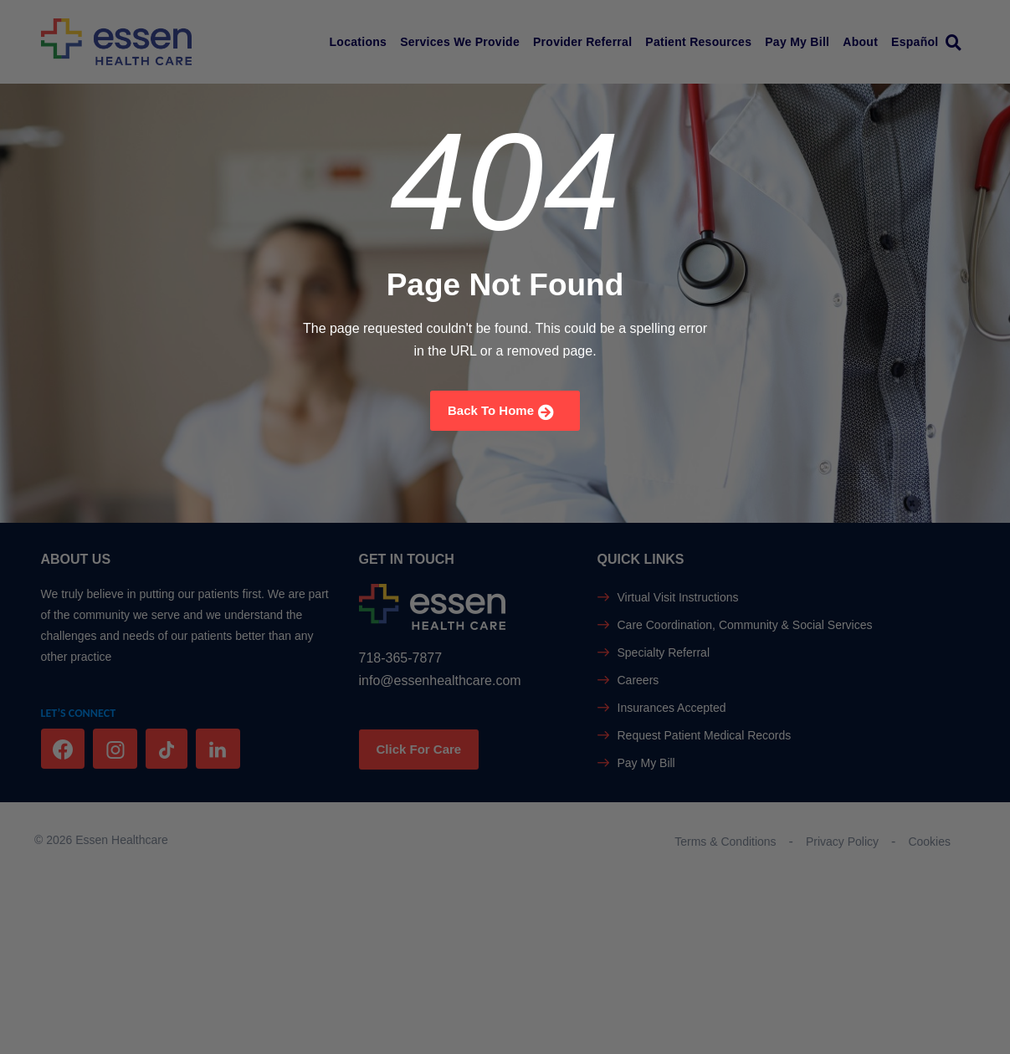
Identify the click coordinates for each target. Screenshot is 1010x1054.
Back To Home (501, 412)
